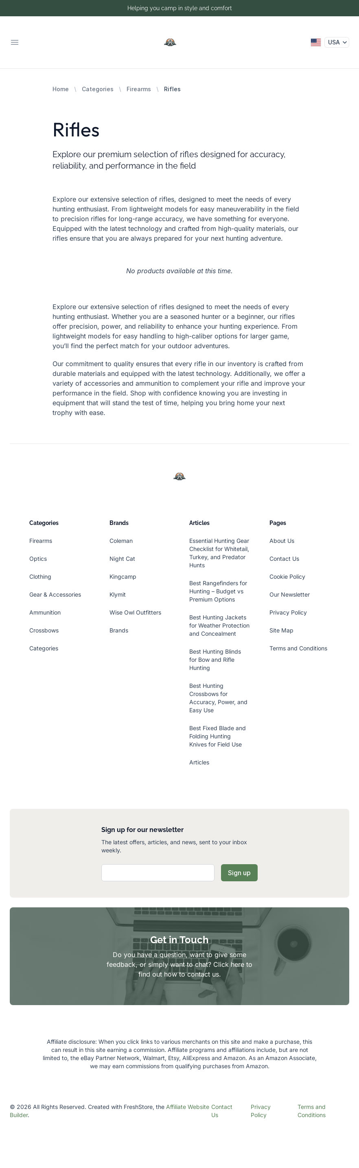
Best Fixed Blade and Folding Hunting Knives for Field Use (217, 736)
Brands (118, 630)
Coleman (121, 540)
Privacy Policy (288, 612)
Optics (38, 558)
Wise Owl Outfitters (135, 612)
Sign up (239, 873)
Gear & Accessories (55, 594)
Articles (199, 762)
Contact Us (284, 558)
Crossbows (44, 630)
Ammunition (45, 612)
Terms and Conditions (298, 648)
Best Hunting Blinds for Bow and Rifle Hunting (215, 659)
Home (61, 89)
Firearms (139, 89)
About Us (281, 540)
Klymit (117, 594)
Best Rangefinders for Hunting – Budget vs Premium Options (218, 591)
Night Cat (122, 558)
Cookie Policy (287, 576)
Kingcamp (122, 576)
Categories (98, 89)
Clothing (40, 576)
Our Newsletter (289, 594)
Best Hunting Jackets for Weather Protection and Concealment (219, 625)
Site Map (281, 630)
